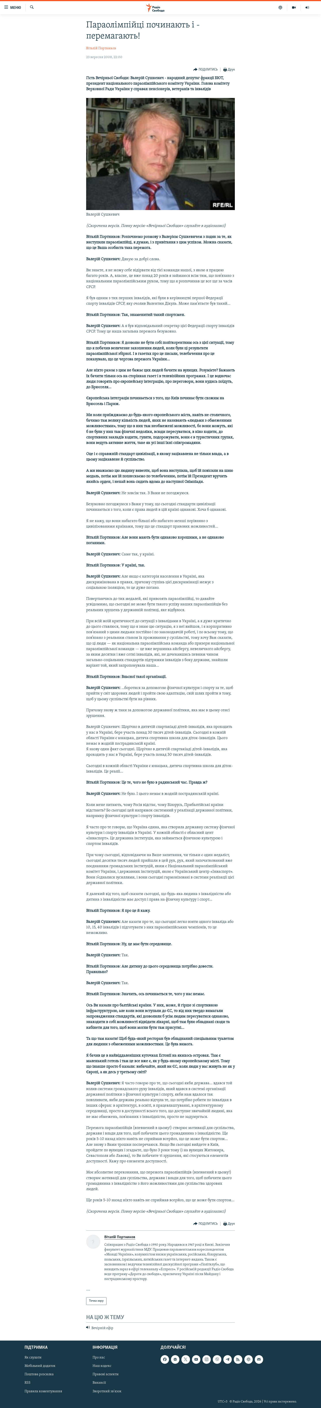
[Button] (205, 70)
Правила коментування (43, 1391)
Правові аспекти (106, 1374)
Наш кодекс (102, 1366)
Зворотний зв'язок (107, 1391)
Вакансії (99, 1383)
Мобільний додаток (40, 1366)
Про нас (99, 1357)
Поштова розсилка (39, 1374)
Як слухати (33, 1357)
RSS (27, 1383)
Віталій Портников (101, 48)
